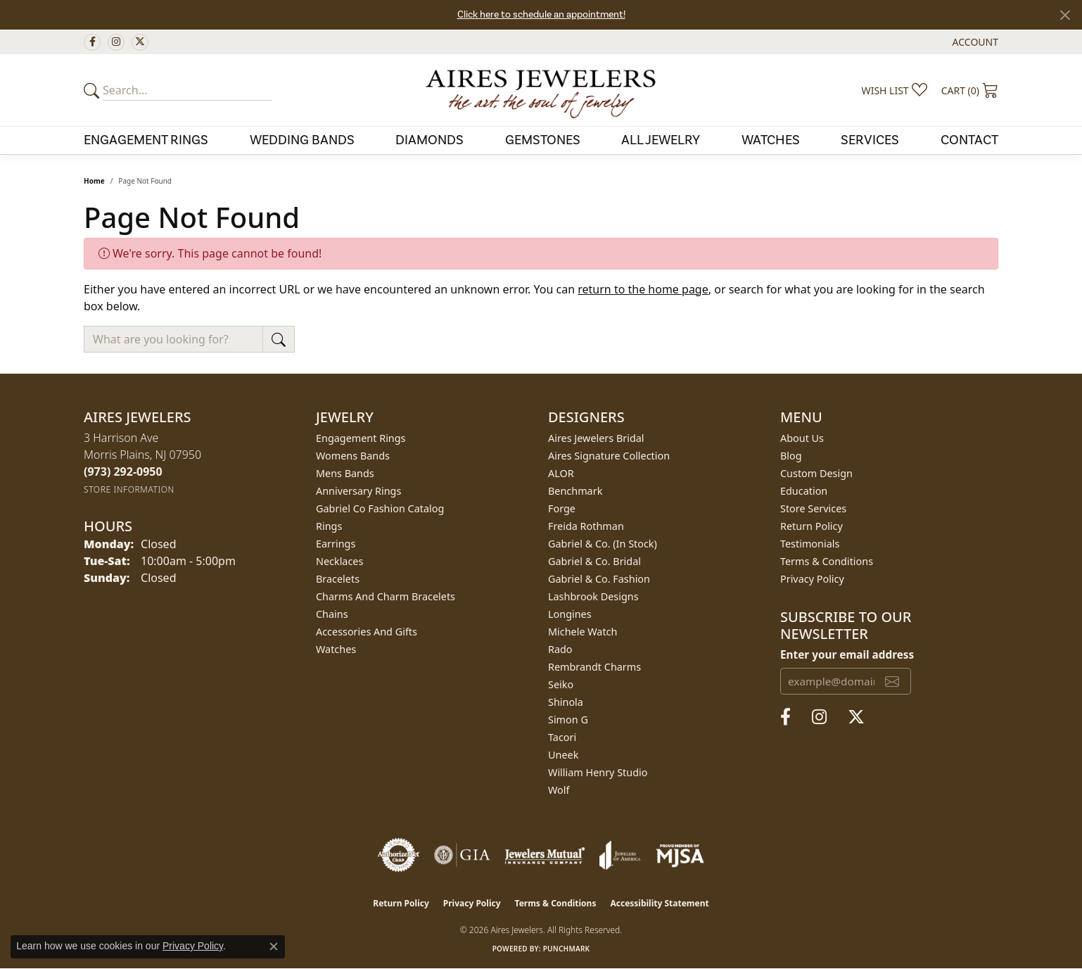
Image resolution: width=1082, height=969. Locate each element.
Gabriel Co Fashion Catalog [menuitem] (380, 508)
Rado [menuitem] (560, 649)
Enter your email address (847, 654)
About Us (802, 438)
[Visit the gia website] (462, 855)
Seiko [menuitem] (560, 684)
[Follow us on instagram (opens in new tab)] (116, 42)
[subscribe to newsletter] (892, 681)
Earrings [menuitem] (335, 543)
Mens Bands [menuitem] (345, 473)
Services (870, 140)
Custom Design (816, 473)
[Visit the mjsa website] (680, 855)
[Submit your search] (93, 90)
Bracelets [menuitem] (337, 578)
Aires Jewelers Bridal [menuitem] (596, 438)
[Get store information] (129, 489)
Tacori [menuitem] (562, 737)
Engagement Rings (146, 140)
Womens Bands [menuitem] (353, 455)
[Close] (1065, 15)
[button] (974, 42)
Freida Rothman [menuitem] (586, 526)
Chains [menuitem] (332, 614)
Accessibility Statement (659, 903)
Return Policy (811, 526)
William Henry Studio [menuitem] (597, 772)
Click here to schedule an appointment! (541, 14)
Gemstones (542, 140)
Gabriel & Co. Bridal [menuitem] (594, 561)
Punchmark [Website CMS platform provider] (566, 949)
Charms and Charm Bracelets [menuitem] (385, 596)
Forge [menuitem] (561, 508)
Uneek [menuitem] (563, 754)
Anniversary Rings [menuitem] (358, 491)
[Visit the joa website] (619, 855)
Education (803, 491)
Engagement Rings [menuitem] (361, 438)
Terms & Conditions (826, 561)
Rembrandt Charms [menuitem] (594, 666)
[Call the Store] (123, 471)
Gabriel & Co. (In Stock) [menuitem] (602, 543)
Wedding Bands (302, 140)
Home (94, 181)
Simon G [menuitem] (568, 719)
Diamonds (429, 140)
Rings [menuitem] (329, 526)
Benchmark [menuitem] (575, 491)
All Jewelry (660, 140)
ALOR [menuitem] (561, 473)
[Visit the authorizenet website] (399, 855)
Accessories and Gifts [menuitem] (366, 631)
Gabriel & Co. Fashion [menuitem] (599, 578)
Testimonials (809, 543)
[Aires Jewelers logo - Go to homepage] (541, 90)
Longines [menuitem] (570, 614)
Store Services (813, 508)
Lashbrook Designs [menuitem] (593, 596)
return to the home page (643, 289)
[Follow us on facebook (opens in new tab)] (92, 42)
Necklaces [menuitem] (339, 561)
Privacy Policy (812, 578)
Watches (771, 140)
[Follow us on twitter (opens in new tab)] (140, 42)
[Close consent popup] (273, 946)
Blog (791, 455)
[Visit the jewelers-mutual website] (544, 855)
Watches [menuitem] (336, 649)
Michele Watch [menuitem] (582, 631)
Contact (969, 140)
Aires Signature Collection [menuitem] (609, 455)
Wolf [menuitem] (558, 790)
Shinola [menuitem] (565, 702)
